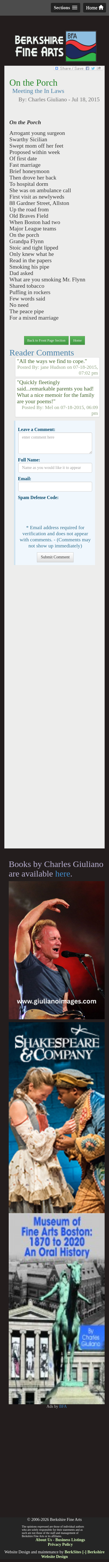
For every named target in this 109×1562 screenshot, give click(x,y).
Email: (24, 478)
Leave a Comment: (37, 429)
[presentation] (62, 511)
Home (94, 7)
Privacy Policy (60, 1544)
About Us (43, 1540)
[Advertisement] (54, 709)
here (62, 873)
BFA (63, 1406)
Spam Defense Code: (38, 497)
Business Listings (70, 1540)
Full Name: (29, 459)
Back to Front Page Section (46, 340)
